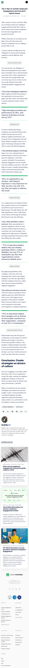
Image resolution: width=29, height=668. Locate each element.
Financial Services (19, 637)
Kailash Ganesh (6, 464)
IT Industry (17, 635)
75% (4, 245)
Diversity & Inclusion (5, 637)
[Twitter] (13, 589)
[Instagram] (19, 589)
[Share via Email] (21, 411)
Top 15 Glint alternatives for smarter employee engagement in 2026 (13, 509)
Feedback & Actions (5, 614)
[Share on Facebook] (8, 411)
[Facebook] (9, 589)
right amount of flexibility (19, 233)
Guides (2, 661)
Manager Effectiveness (6, 644)
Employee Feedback (5, 611)
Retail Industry (18, 640)
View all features (5, 624)
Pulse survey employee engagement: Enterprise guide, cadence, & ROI (14, 468)
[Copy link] (26, 411)
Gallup (16, 50)
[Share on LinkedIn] (12, 411)
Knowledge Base (19, 610)
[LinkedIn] (16, 589)
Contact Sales (18, 617)
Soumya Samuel (6, 545)
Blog (2, 658)
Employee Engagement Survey (6, 608)
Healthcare (17, 644)
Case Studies (18, 612)
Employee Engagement (8, 406)
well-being (13, 181)
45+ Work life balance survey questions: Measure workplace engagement (14, 549)
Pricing (16, 614)
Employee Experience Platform (6, 621)
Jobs (2, 663)
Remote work (19, 406)
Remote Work (4, 646)
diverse (23, 316)
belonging (11, 110)
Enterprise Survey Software (7, 635)
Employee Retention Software (5, 640)
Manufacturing (18, 642)
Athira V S (5, 505)
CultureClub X (18, 607)
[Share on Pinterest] (17, 411)
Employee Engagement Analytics (6, 617)
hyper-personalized (11, 390)
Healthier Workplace (5, 648)
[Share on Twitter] (3, 411)
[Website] (10, 425)
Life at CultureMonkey (6, 665)
